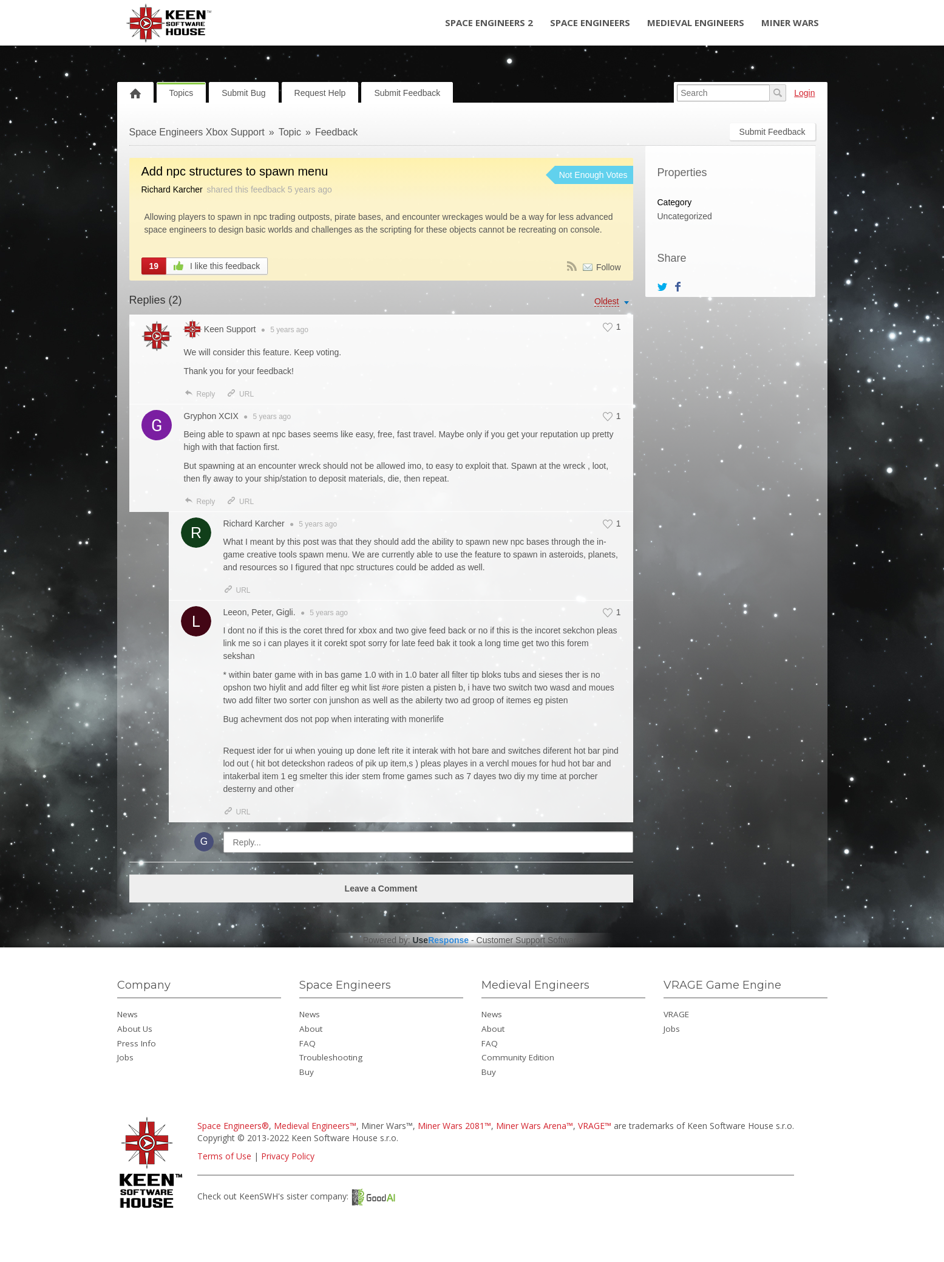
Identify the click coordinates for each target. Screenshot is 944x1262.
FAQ (307, 1043)
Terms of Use (224, 1156)
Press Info (136, 1043)
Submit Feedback (407, 93)
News (127, 1014)
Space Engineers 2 (489, 22)
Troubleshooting (330, 1057)
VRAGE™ (594, 1125)
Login (804, 93)
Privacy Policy (287, 1156)
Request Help (320, 93)
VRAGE (676, 1014)
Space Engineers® (233, 1125)
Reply (200, 394)
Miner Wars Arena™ (534, 1125)
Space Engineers (590, 22)
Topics (181, 93)
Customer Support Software (529, 940)
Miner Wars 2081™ (454, 1125)
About (310, 1028)
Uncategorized (684, 216)
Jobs (125, 1057)
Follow (608, 267)
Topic (290, 132)
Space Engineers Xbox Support (197, 132)
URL (240, 394)
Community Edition (517, 1057)
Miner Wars (790, 22)
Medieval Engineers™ (315, 1125)
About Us (134, 1028)
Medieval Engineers (695, 22)
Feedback (336, 132)
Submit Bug (243, 93)
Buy (306, 1071)
